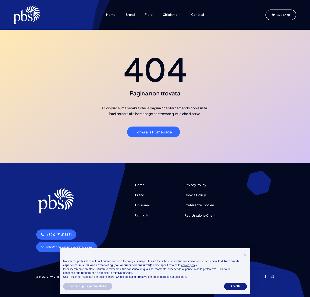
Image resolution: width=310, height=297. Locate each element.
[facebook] (265, 276)
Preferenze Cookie (199, 205)
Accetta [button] (235, 286)
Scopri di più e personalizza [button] (87, 286)
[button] (245, 254)
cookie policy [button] (189, 265)
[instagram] (272, 276)
